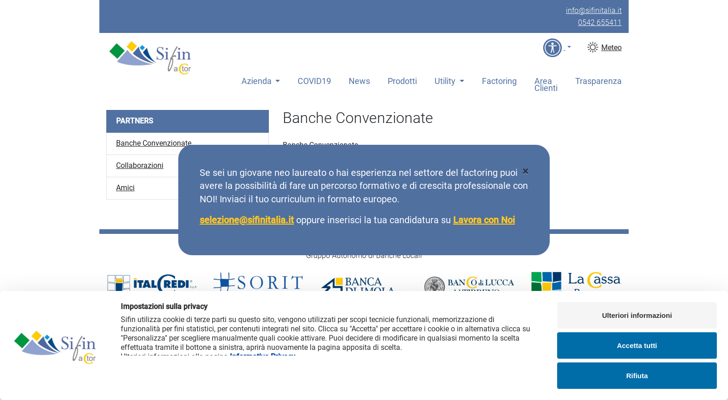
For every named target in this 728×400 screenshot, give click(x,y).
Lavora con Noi (484, 220)
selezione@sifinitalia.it (247, 220)
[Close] (525, 171)
